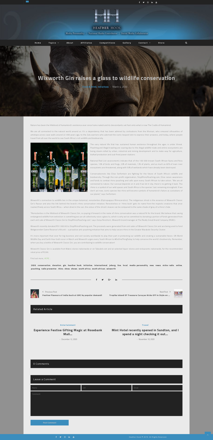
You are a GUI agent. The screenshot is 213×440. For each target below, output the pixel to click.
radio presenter (49, 268)
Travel (145, 325)
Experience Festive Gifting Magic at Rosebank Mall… (68, 332)
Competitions (107, 42)
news (158, 265)
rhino (60, 268)
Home (38, 42)
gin (64, 265)
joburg (112, 265)
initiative (87, 265)
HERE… (47, 258)
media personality (139, 265)
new (152, 265)
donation (56, 265)
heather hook (74, 265)
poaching (35, 268)
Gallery (127, 42)
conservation (44, 265)
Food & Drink (90, 86)
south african (98, 268)
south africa (85, 268)
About (70, 42)
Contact (143, 42)
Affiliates (86, 42)
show (67, 268)
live (119, 265)
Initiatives (103, 86)
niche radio (168, 265)
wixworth (111, 268)
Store (161, 42)
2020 (33, 265)
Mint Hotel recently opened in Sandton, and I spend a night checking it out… (145, 332)
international (100, 265)
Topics (52, 42)
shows (74, 268)
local (125, 265)
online (179, 265)
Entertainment (68, 325)
